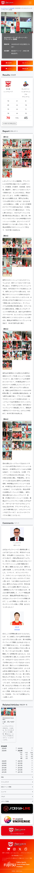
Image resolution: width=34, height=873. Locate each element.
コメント (9, 68)
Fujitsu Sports (21, 862)
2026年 (4, 748)
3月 (21, 758)
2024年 (4, 750)
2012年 (4, 772)
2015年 (20, 768)
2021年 (20, 761)
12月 (21, 752)
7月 (32, 754)
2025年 (20, 748)
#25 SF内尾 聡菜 (17, 620)
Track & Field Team (23, 864)
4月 (32, 756)
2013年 (20, 770)
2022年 (4, 761)
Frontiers (20, 866)
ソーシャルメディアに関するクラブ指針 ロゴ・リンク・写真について (17, 859)
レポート (25, 62)
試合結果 (9, 62)
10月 (31, 752)
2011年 (20, 772)
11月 (26, 752)
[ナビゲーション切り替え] (30, 3)
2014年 (4, 770)
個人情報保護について (17, 855)
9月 (21, 754)
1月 (32, 758)
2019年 (20, 763)
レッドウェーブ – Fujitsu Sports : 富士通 (7, 3)
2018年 (4, 765)
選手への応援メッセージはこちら (10, 852)
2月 (27, 758)
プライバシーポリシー (26, 852)
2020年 (4, 763)
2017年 (20, 765)
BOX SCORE (9, 123)
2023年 (20, 750)
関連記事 (25, 68)
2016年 (4, 768)
